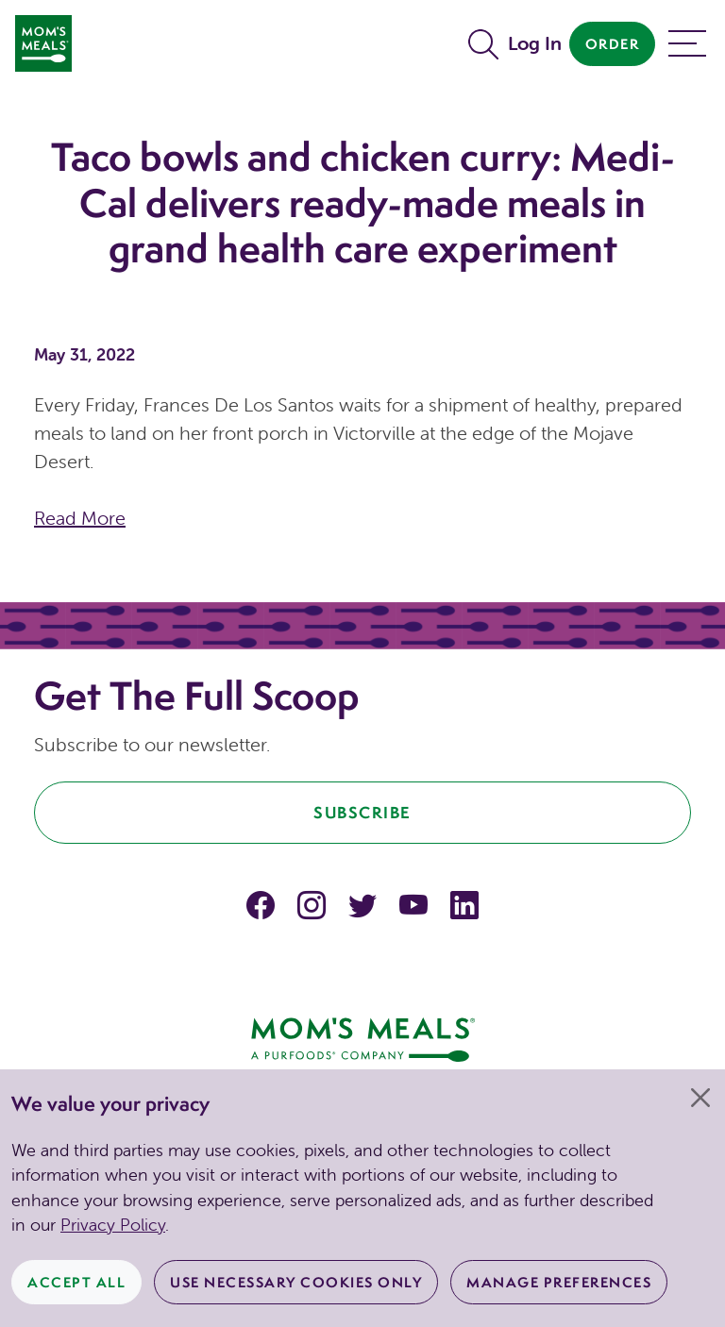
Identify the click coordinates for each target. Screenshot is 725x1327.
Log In (535, 43)
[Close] (700, 1097)
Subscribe (362, 812)
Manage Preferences (558, 1282)
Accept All (76, 1282)
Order (612, 44)
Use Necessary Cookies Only (296, 1282)
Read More (80, 517)
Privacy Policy (112, 1224)
